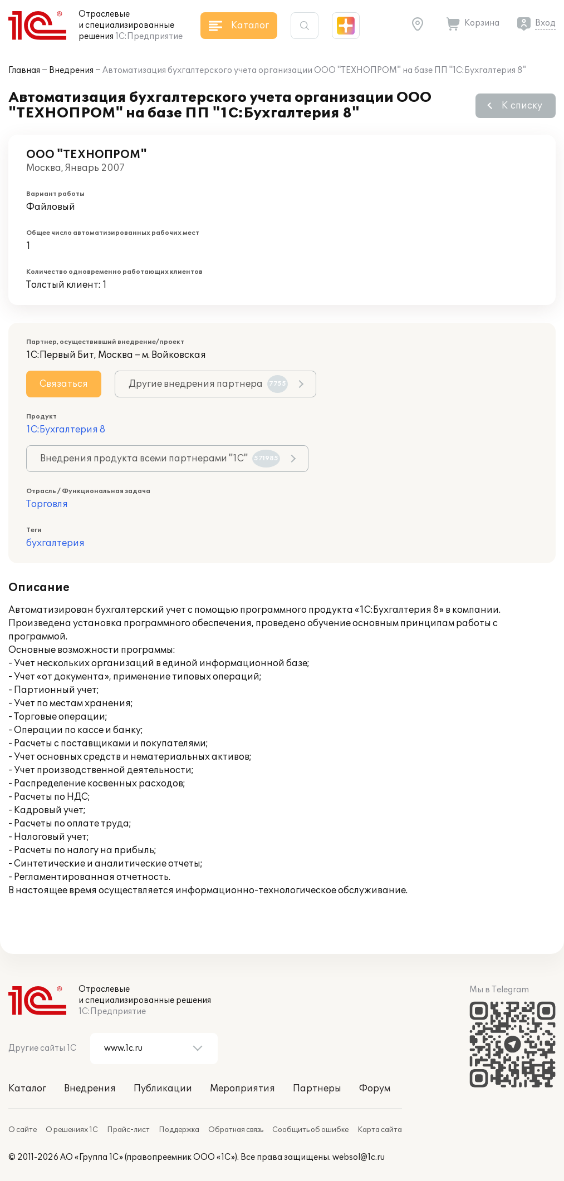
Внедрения (71, 70)
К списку (522, 105)
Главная (24, 70)
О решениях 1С (72, 1129)
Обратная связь (235, 1129)
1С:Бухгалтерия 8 (65, 429)
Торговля (47, 504)
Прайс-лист (128, 1129)
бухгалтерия (55, 543)
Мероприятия (242, 1088)
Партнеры (317, 1088)
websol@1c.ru (358, 1157)
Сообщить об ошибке (310, 1129)
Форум (374, 1088)
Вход (545, 23)
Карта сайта (379, 1129)
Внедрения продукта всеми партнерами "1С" (160, 459)
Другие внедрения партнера (208, 384)
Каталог (27, 1088)
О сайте (22, 1129)
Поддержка (179, 1129)
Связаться (64, 384)
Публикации (163, 1088)
